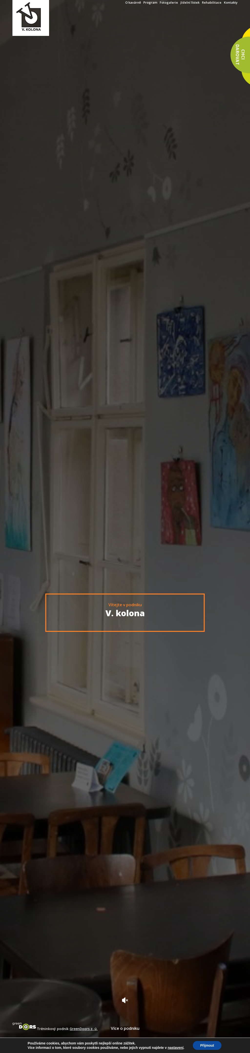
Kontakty (231, 2)
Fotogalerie (169, 2)
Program (150, 2)
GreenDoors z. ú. (84, 1028)
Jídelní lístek (189, 2)
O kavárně (133, 2)
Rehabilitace (211, 2)
